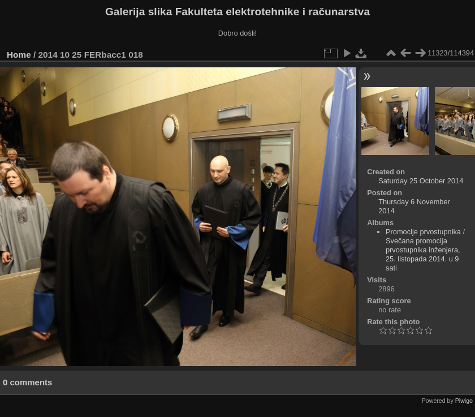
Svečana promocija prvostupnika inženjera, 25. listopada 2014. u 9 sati (423, 254)
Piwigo (464, 400)
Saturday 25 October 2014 (420, 181)
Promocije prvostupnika (423, 231)
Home (19, 54)
